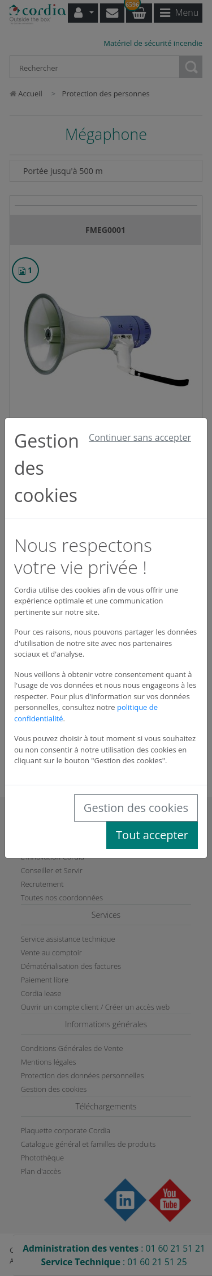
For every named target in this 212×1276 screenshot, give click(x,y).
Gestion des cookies (136, 807)
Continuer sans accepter (140, 437)
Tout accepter (152, 835)
